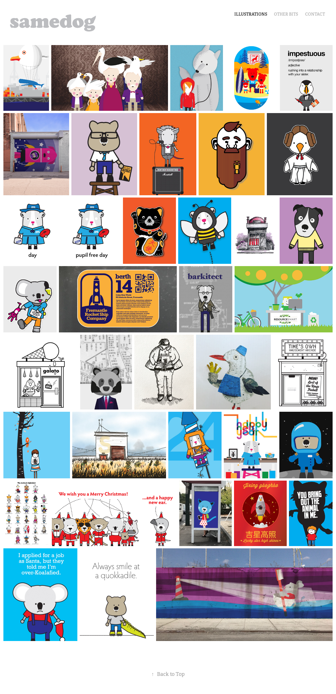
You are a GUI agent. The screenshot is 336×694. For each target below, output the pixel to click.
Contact (315, 14)
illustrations (250, 14)
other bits (286, 14)
